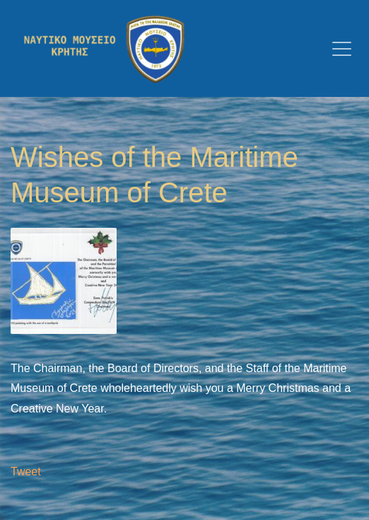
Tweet (26, 472)
